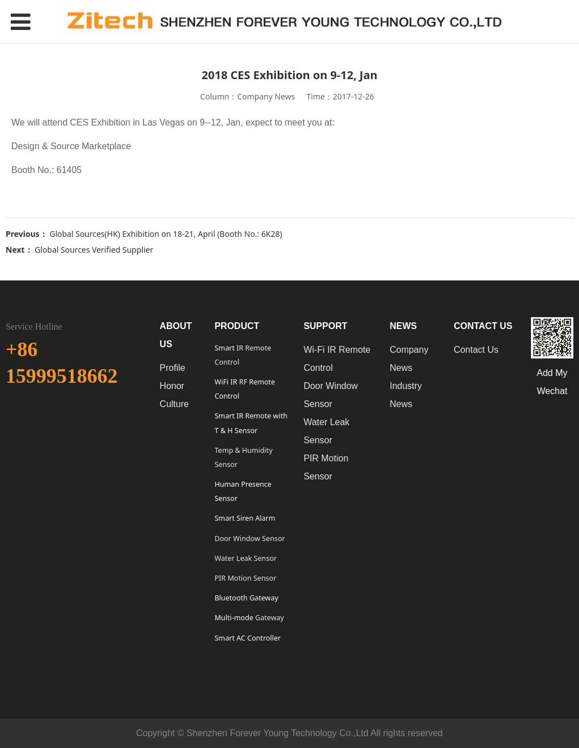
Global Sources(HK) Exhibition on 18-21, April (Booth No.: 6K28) (165, 233)
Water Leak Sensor (245, 558)
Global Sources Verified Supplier (93, 249)
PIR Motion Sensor (245, 578)
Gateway (268, 617)
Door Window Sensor (249, 538)
